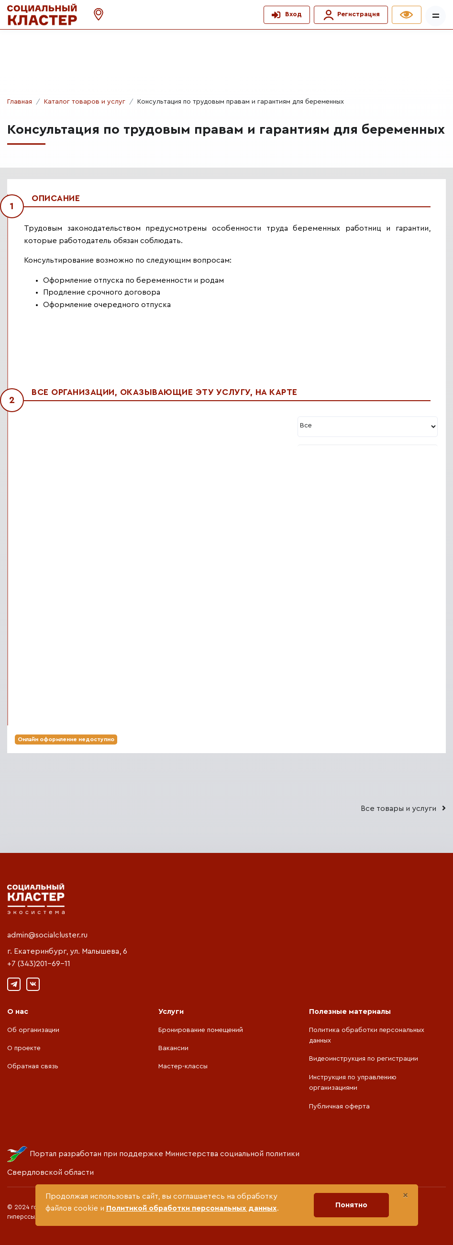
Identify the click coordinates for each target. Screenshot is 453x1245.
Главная (19, 101)
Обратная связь (32, 1066)
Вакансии (173, 1048)
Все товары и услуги (403, 808)
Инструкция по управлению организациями (353, 1082)
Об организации (33, 1030)
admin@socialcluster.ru (47, 935)
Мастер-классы (183, 1066)
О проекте (24, 1048)
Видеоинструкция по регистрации (363, 1058)
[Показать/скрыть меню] (435, 16)
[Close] (405, 1195)
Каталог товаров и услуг (84, 101)
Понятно (351, 1205)
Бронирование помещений (200, 1030)
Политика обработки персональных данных (366, 1035)
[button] (93, 14)
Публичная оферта (339, 1106)
